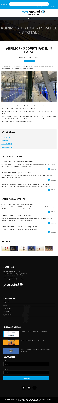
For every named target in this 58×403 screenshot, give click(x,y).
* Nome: (6, 361)
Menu (29, 19)
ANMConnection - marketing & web (29, 400)
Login (52, 6)
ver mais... (52, 169)
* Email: (6, 369)
